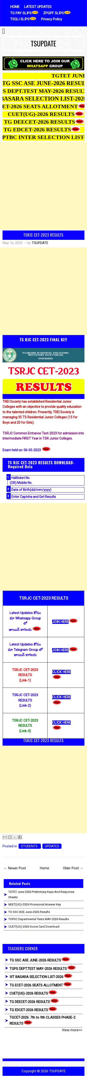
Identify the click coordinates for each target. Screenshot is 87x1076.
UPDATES (52, 846)
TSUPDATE (43, 43)
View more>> (72, 1030)
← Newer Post (15, 868)
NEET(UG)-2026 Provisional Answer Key (34, 904)
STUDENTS (30, 846)
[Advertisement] (43, 186)
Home (44, 868)
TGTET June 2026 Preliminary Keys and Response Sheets (41, 894)
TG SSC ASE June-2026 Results (29, 912)
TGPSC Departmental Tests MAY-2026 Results (38, 919)
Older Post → (73, 868)
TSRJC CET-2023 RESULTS (43, 235)
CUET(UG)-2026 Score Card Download (33, 926)
